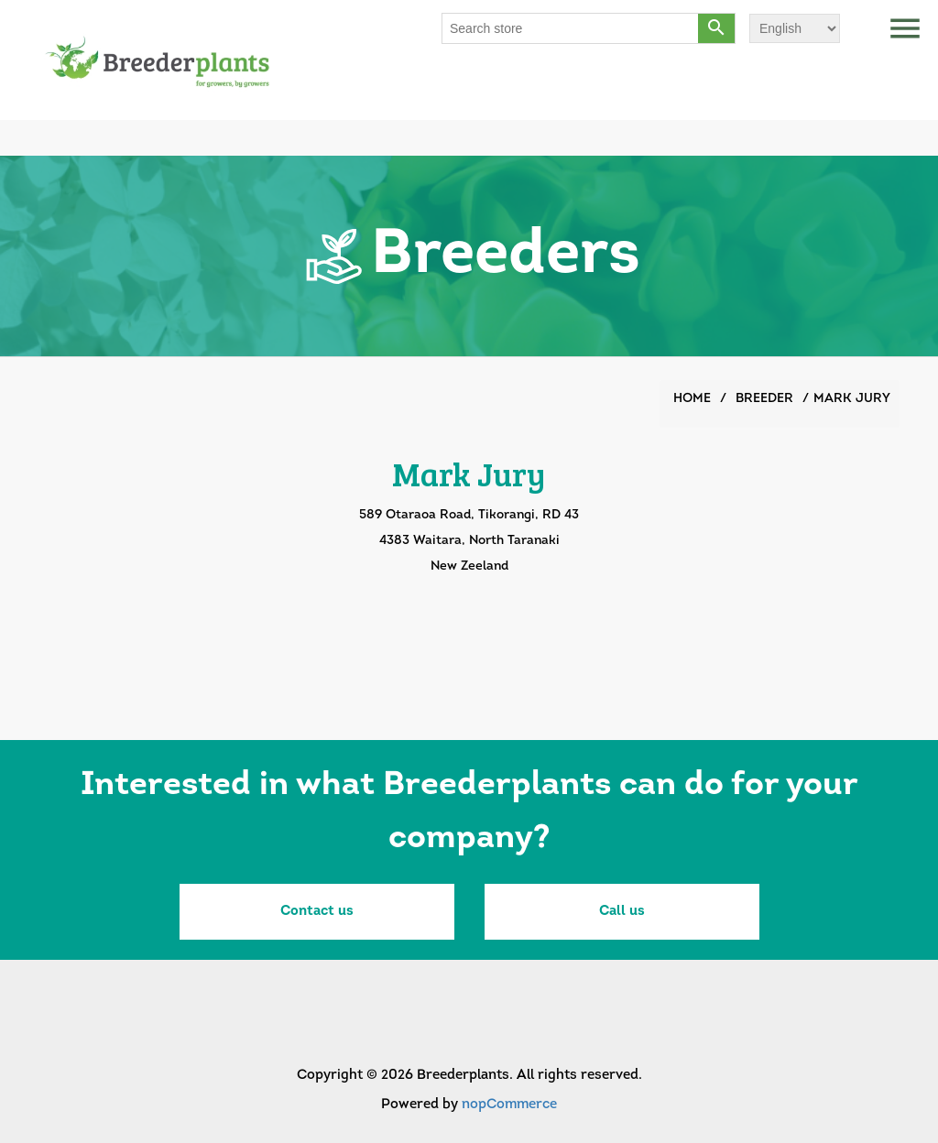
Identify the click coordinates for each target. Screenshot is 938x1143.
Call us (622, 912)
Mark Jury (851, 399)
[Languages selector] (794, 28)
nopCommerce (509, 1105)
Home (692, 399)
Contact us (317, 912)
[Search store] (570, 28)
